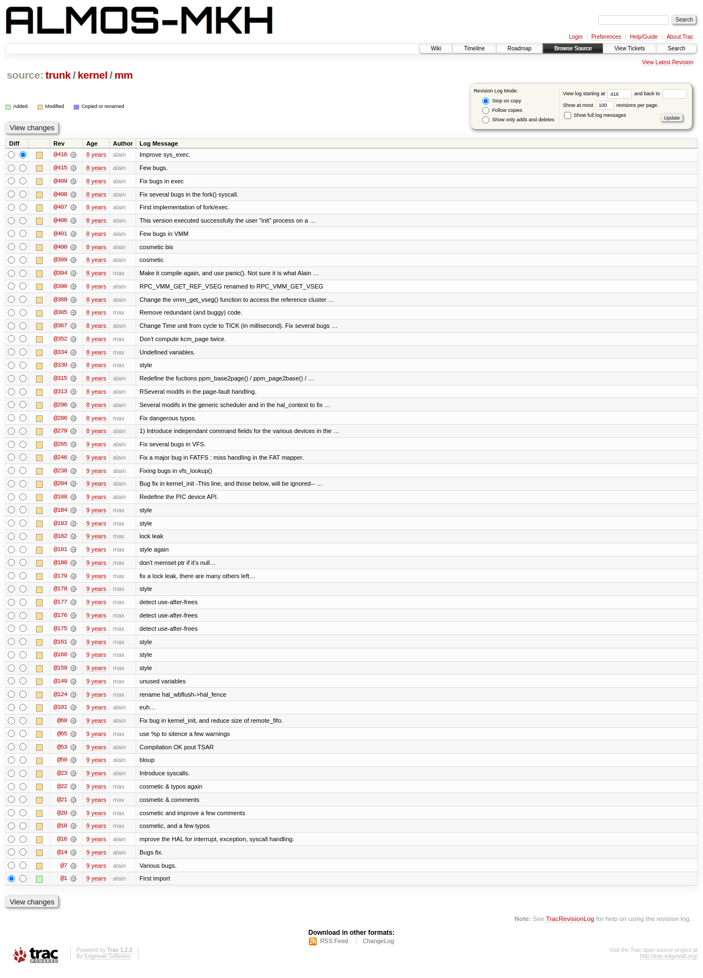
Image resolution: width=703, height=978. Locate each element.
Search (676, 48)
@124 (60, 699)
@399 (60, 260)
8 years (96, 154)
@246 (60, 460)
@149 (60, 686)
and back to (660, 93)
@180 (60, 566)
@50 (62, 765)
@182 (60, 540)
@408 (60, 194)
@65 (62, 739)
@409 (60, 181)
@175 (60, 633)
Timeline (474, 48)
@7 (63, 872)
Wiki (436, 48)
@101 (60, 712)
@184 (60, 513)
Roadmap (519, 48)
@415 (60, 167)
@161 (60, 646)
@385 (60, 314)
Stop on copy (501, 101)
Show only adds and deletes (518, 119)
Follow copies (502, 110)
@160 (60, 659)
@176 (60, 619)
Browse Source (573, 48)
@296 (60, 407)
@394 (60, 274)
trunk (58, 75)
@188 (60, 500)
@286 (60, 420)
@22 (62, 792)
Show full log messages (595, 115)
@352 (60, 340)
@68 (62, 726)
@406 (60, 221)
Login (575, 37)
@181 (60, 553)
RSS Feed (334, 948)
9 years (96, 447)
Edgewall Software (107, 963)
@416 (60, 154)
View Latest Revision (668, 62)
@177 (60, 606)
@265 (60, 446)
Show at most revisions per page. (611, 105)
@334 (60, 353)
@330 (60, 367)
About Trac (679, 37)
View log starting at (598, 93)
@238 (60, 473)
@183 (60, 526)
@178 (60, 593)
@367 (60, 327)
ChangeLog (378, 948)
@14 (62, 859)
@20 (62, 819)
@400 (60, 247)
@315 (60, 380)
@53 (62, 752)
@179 (60, 579)
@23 (62, 779)
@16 (62, 845)
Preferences (606, 37)
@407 (60, 207)
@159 (60, 672)
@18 (62, 832)
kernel (92, 75)
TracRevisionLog (570, 925)
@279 (60, 433)
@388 (60, 300)
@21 (62, 805)
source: (25, 75)
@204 (60, 486)
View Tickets (629, 48)
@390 (60, 287)
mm (124, 75)
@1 (63, 885)
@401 (60, 234)
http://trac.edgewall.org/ (668, 963)
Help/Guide (644, 37)
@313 (60, 393)
